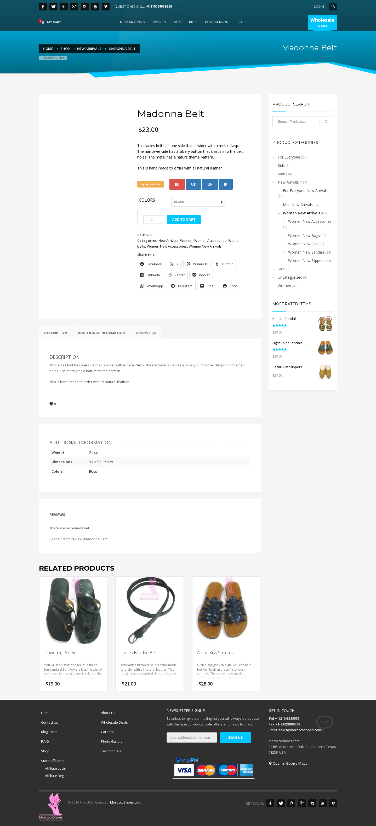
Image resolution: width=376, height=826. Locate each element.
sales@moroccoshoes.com (299, 730)
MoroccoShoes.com (125, 802)
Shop (45, 751)
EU (177, 184)
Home (45, 712)
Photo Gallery (112, 741)
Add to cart (183, 219)
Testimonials (111, 751)
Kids (281, 165)
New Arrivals (168, 240)
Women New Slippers (306, 260)
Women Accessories (210, 240)
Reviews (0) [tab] (146, 332)
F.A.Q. (45, 741)
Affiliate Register (58, 775)
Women (186, 240)
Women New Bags (304, 235)
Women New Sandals (306, 252)
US (193, 184)
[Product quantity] (153, 219)
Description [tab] (55, 332)
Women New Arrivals (205, 246)
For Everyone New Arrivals (305, 190)
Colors (147, 200)
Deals (322, 23)
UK (210, 184)
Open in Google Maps (288, 763)
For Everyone (289, 157)
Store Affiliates (52, 760)
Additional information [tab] (101, 332)
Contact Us (49, 722)
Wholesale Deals (114, 722)
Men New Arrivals (298, 204)
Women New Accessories (167, 246)
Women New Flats (304, 243)
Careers (107, 731)
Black (93, 471)
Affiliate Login (55, 768)
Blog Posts (49, 731)
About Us (108, 712)
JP (225, 184)
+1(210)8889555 (159, 6)
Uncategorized (290, 277)
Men (281, 173)
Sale (281, 268)
